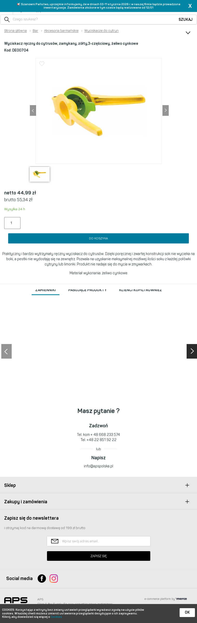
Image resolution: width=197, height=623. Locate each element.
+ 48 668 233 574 (105, 435)
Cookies (56, 617)
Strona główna (15, 31)
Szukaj (186, 19)
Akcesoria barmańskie (61, 31)
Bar (35, 31)
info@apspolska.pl (98, 466)
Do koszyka (98, 238)
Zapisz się (99, 556)
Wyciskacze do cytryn (101, 31)
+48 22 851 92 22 (102, 440)
